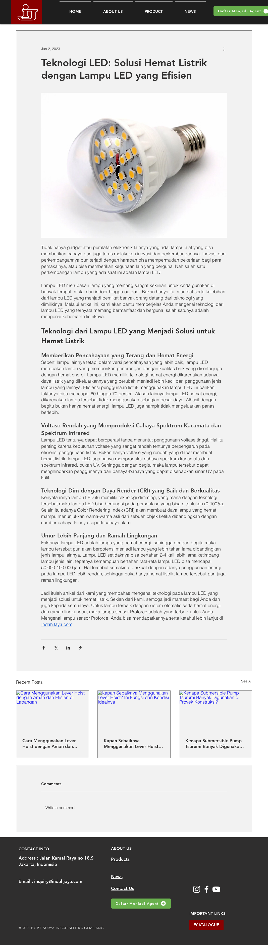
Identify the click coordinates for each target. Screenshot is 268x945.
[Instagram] (196, 889)
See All (246, 681)
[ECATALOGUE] (206, 925)
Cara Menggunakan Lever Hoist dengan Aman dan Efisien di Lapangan (49, 743)
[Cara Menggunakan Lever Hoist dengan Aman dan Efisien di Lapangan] (52, 711)
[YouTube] (216, 889)
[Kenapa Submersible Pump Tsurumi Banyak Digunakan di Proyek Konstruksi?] (215, 711)
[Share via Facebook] (43, 647)
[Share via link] (80, 647)
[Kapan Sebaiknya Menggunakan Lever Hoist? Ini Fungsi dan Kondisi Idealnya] (134, 711)
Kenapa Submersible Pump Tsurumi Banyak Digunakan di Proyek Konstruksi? (213, 743)
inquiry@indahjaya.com (58, 881)
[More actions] (224, 49)
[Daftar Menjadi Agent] (141, 904)
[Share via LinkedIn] (68, 647)
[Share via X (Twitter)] (55, 647)
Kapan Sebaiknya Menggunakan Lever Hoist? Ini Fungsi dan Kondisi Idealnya (132, 743)
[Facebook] (206, 889)
